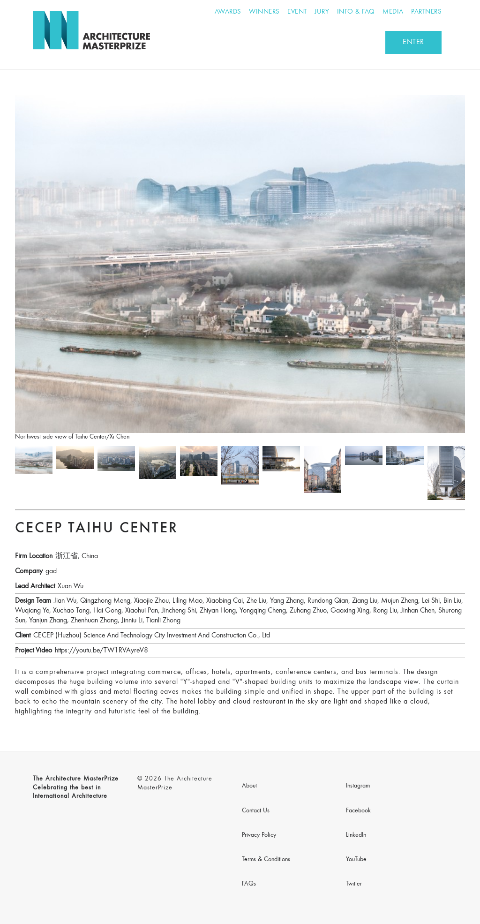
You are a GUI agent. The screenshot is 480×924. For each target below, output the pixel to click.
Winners (264, 11)
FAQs (249, 884)
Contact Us (256, 811)
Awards (228, 11)
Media (393, 11)
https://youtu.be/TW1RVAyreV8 (101, 650)
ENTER (413, 42)
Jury (322, 11)
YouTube (356, 859)
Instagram (358, 786)
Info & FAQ (356, 11)
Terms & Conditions (266, 859)
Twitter (354, 884)
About (249, 786)
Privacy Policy (259, 835)
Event (297, 11)
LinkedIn (356, 835)
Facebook (358, 811)
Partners (426, 11)
